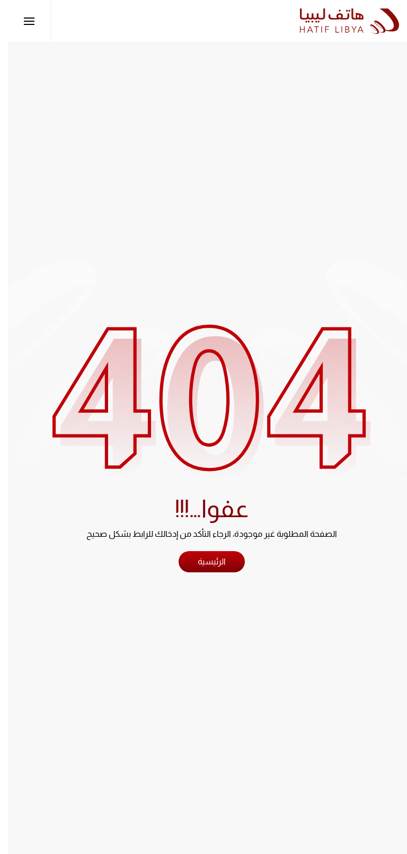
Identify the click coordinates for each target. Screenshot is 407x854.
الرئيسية (204, 561)
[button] (21, 21)
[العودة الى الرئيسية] (341, 21)
